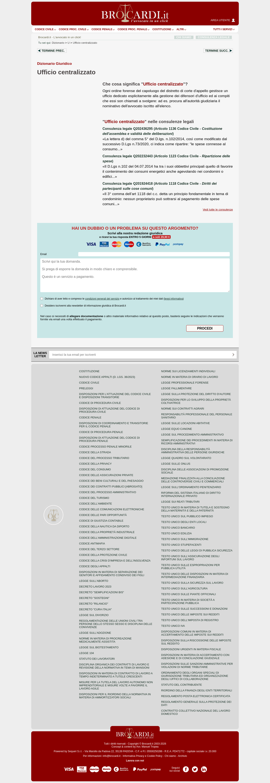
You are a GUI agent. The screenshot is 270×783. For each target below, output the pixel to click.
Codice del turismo (94, 497)
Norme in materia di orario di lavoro (189, 377)
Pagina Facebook (186, 767)
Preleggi (86, 388)
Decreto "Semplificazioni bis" (101, 592)
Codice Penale (102, 29)
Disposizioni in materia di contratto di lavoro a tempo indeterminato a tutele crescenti (116, 675)
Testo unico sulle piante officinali (188, 594)
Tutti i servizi (222, 29)
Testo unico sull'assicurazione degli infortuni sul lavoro (190, 558)
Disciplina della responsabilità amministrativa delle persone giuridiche (192, 451)
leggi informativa (174, 298)
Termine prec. (53, 50)
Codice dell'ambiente (95, 503)
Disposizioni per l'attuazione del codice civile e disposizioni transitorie (115, 395)
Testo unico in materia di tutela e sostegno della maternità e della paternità (195, 509)
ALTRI (180, 29)
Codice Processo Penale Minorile (105, 446)
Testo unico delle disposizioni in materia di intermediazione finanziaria (194, 575)
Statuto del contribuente (181, 684)
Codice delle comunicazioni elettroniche (111, 509)
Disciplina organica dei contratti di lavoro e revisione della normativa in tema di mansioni (114, 666)
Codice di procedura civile (100, 402)
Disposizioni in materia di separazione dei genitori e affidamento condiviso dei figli (111, 573)
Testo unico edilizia (176, 533)
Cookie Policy (154, 756)
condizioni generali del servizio (102, 298)
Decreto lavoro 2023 (95, 586)
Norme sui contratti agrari (182, 408)
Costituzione (161, 29)
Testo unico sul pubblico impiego (187, 516)
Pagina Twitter (195, 767)
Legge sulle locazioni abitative (185, 423)
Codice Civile (44, 29)
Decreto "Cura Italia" (95, 609)
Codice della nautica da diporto (104, 526)
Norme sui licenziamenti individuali (188, 371)
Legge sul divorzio (94, 615)
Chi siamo (170, 756)
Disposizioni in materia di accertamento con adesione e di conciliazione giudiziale (195, 656)
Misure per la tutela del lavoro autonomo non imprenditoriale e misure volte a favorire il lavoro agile (116, 685)
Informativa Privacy (133, 756)
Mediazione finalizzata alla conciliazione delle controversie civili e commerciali (193, 480)
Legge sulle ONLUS (175, 463)
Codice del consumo (95, 469)
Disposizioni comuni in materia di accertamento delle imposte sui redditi (192, 633)
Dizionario (58, 42)
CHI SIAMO (183, 37)
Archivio (182, 756)
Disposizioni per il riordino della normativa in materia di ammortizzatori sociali (115, 696)
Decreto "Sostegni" (94, 598)
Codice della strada (95, 452)
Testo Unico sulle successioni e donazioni (194, 608)
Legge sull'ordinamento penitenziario (191, 487)
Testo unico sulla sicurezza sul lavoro (192, 582)
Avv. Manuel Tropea (147, 746)
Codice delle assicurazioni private (106, 475)
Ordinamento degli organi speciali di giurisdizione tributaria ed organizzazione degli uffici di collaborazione (194, 676)
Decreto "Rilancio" (93, 603)
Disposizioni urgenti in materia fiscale (191, 649)
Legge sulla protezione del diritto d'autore (196, 394)
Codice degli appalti (94, 566)
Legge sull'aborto (93, 580)
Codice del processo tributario (104, 458)
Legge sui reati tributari (180, 501)
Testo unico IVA (173, 625)
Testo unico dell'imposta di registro (190, 620)
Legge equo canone (176, 428)
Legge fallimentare (176, 388)
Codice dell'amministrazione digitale (107, 537)
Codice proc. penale (132, 29)
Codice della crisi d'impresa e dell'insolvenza (115, 560)
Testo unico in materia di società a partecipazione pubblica (188, 601)
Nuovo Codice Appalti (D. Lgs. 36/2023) (107, 377)
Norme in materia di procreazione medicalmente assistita (105, 640)
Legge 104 (86, 653)
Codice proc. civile (72, 29)
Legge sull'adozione (95, 632)
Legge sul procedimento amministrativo (192, 434)
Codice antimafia (92, 543)
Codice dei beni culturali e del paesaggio (111, 480)
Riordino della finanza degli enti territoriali (196, 690)
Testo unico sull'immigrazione (184, 539)
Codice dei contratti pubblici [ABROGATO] (110, 486)
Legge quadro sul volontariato (186, 458)
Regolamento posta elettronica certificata (195, 696)
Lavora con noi (135, 760)
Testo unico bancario (178, 527)
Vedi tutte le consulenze (218, 209)
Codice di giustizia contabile (101, 520)
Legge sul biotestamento (99, 647)
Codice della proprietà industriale (107, 532)
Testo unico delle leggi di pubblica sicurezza (196, 550)
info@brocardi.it (111, 756)
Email (43, 254)
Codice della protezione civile (103, 554)
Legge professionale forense (185, 382)
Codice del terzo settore (99, 549)
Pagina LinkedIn (204, 767)
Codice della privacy (95, 463)
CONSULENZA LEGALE (214, 37)
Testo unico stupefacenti (181, 544)
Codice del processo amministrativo (107, 492)
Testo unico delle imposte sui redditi (190, 614)
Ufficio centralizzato (85, 42)
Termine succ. (216, 50)
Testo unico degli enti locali (183, 522)
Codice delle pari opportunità (103, 515)
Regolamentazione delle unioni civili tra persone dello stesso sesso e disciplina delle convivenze (115, 624)
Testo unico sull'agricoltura (184, 588)
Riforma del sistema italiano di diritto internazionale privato (190, 494)
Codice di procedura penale (101, 432)
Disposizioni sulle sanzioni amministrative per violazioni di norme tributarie (197, 665)
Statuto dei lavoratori (97, 658)
